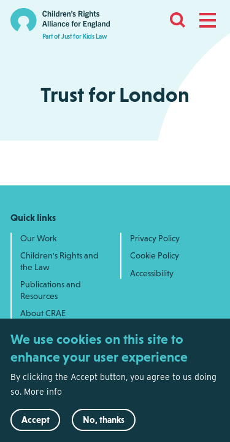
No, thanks (104, 426)
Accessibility (152, 273)
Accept (35, 426)
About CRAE (43, 313)
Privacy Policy (155, 238)
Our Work (38, 238)
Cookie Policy (154, 255)
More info (43, 398)
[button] (207, 20)
